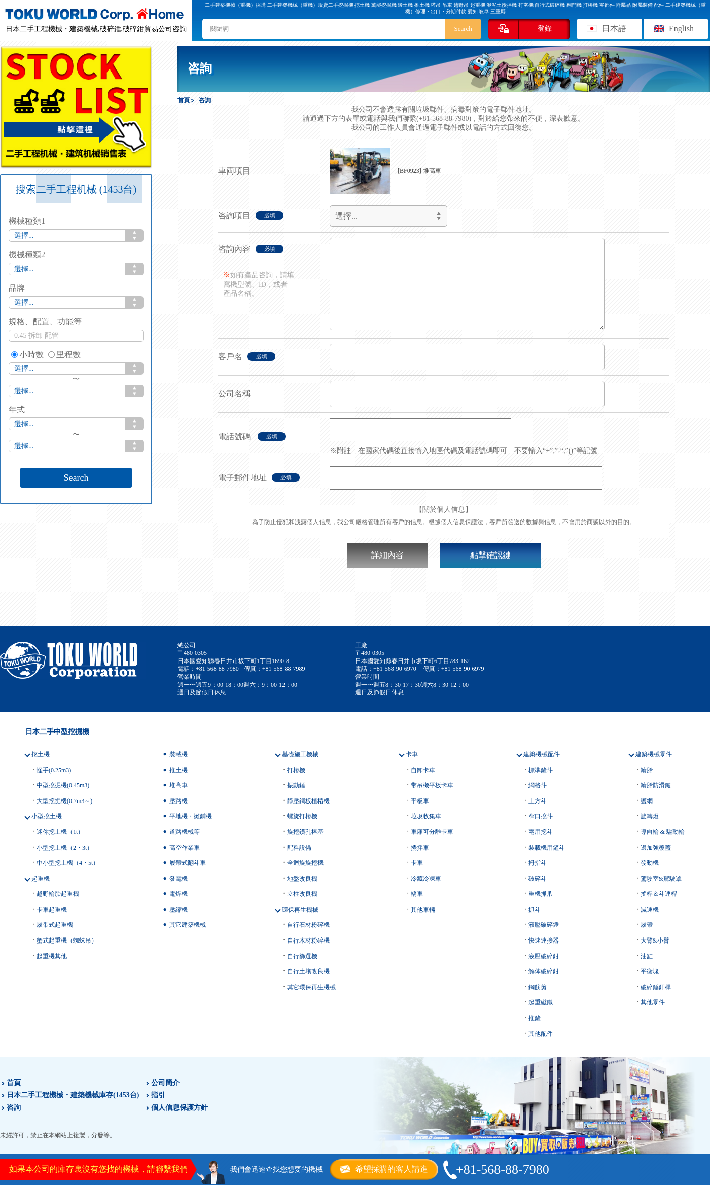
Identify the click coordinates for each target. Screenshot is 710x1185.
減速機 (650, 909)
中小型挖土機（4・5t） (68, 862)
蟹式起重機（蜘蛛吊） (67, 940)
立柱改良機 (302, 893)
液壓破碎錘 (543, 924)
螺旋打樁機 (302, 816)
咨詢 (14, 1107)
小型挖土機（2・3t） (65, 847)
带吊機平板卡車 (432, 785)
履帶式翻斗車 (187, 862)
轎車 (417, 893)
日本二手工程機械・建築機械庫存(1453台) (73, 1095)
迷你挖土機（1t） (60, 831)
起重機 (40, 878)
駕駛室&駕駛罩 (661, 878)
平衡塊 (650, 971)
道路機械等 (184, 831)
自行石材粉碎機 (308, 924)
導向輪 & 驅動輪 (663, 831)
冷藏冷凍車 (426, 878)
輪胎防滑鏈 (656, 785)
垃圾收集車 (426, 816)
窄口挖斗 (540, 816)
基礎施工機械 (300, 754)
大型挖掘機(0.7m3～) (64, 801)
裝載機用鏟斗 (546, 847)
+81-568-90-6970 (394, 668)
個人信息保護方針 (179, 1107)
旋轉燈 (650, 816)
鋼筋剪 (537, 987)
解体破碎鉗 (543, 971)
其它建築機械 (187, 924)
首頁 (14, 1083)
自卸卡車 (423, 770)
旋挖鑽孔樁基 (305, 831)
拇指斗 (537, 862)
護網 (647, 801)
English (681, 28)
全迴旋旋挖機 (305, 862)
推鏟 (534, 1018)
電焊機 (178, 893)
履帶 (647, 924)
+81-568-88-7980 (217, 668)
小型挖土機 (46, 816)
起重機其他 (52, 956)
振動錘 (296, 785)
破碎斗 (537, 878)
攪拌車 (420, 847)
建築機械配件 (541, 754)
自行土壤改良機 (308, 971)
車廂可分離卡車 (432, 831)
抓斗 (534, 909)
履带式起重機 (55, 924)
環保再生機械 (300, 909)
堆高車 (178, 785)
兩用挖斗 (540, 831)
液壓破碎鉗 (543, 956)
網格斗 (537, 785)
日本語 (614, 28)
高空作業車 (184, 847)
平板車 (420, 801)
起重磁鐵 (540, 1002)
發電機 (178, 878)
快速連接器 (543, 940)
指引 (158, 1095)
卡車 (412, 754)
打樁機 (296, 770)
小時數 (27, 354)
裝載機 (178, 754)
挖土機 (40, 754)
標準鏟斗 (540, 770)
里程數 (64, 354)
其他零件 (653, 1002)
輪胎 (647, 770)
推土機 (178, 770)
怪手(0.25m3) (54, 770)
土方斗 (537, 801)
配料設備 (299, 847)
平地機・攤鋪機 (190, 816)
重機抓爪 (540, 893)
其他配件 (540, 1033)
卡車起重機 (52, 909)
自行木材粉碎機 (308, 940)
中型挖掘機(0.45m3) (63, 785)
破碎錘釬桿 (656, 987)
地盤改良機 (302, 878)
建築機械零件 (653, 754)
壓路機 (178, 801)
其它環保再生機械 (311, 987)
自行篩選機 (302, 956)
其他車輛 (423, 909)
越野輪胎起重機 (58, 893)
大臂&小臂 (655, 940)
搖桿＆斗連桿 (659, 893)
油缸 (647, 956)
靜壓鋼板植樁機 (308, 801)
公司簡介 (165, 1083)
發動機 (650, 862)
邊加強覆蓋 (656, 847)
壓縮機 (178, 909)
